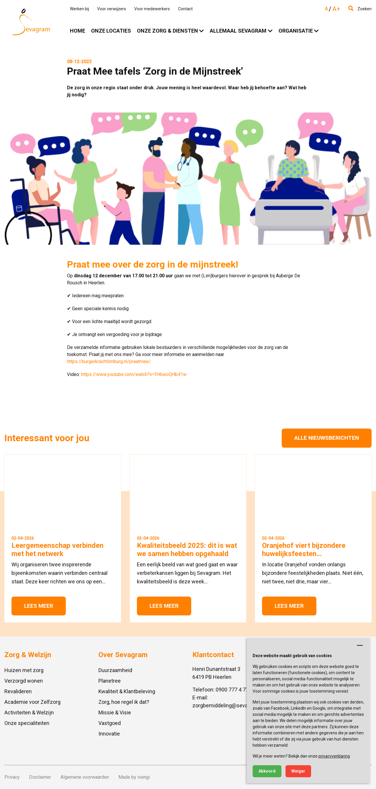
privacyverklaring (334, 756)
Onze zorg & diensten (167, 31)
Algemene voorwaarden (85, 777)
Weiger (298, 771)
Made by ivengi (134, 777)
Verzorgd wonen (23, 681)
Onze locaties (111, 31)
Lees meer (38, 605)
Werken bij (79, 8)
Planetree (109, 681)
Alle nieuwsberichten (326, 437)
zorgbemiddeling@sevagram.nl (228, 705)
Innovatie (109, 734)
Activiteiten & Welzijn (29, 712)
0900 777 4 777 (233, 689)
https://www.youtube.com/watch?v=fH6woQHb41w (134, 374)
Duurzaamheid (115, 670)
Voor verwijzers (111, 8)
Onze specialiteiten (26, 723)
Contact (185, 8)
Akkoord (267, 771)
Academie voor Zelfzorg (32, 702)
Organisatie (295, 31)
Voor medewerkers (152, 8)
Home (77, 31)
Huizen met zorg (23, 670)
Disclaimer (40, 777)
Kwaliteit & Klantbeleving (126, 691)
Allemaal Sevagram (238, 31)
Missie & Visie (114, 712)
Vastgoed (109, 723)
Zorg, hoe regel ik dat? (123, 702)
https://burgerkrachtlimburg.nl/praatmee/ (109, 361)
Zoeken (360, 8)
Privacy (12, 777)
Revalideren (18, 691)
